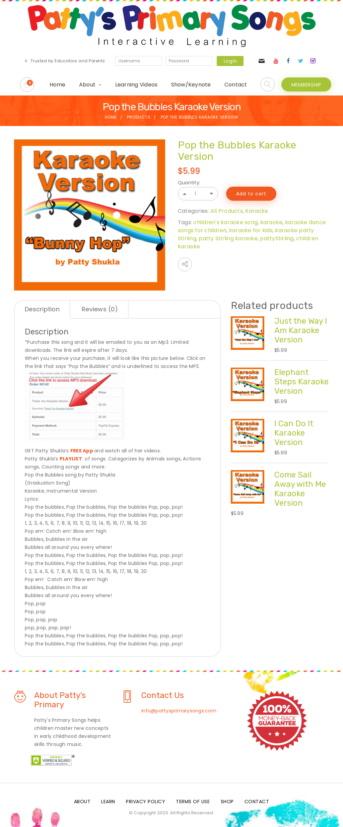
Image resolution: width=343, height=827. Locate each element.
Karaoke (256, 211)
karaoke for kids (251, 230)
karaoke (271, 222)
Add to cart (251, 193)
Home (58, 84)
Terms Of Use (193, 801)
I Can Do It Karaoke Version (293, 433)
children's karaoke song (225, 222)
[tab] (42, 310)
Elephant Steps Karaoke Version (301, 382)
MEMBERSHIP (306, 84)
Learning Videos (136, 84)
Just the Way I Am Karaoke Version (300, 330)
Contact (235, 84)
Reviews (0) (100, 309)
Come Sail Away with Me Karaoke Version (300, 489)
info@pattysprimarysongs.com (178, 710)
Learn (108, 801)
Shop (227, 801)
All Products (226, 211)
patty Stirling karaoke (228, 238)
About (87, 84)
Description (42, 309)
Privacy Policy (145, 801)
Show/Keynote (191, 84)
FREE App (81, 450)
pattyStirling (276, 238)
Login (230, 61)
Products (138, 117)
